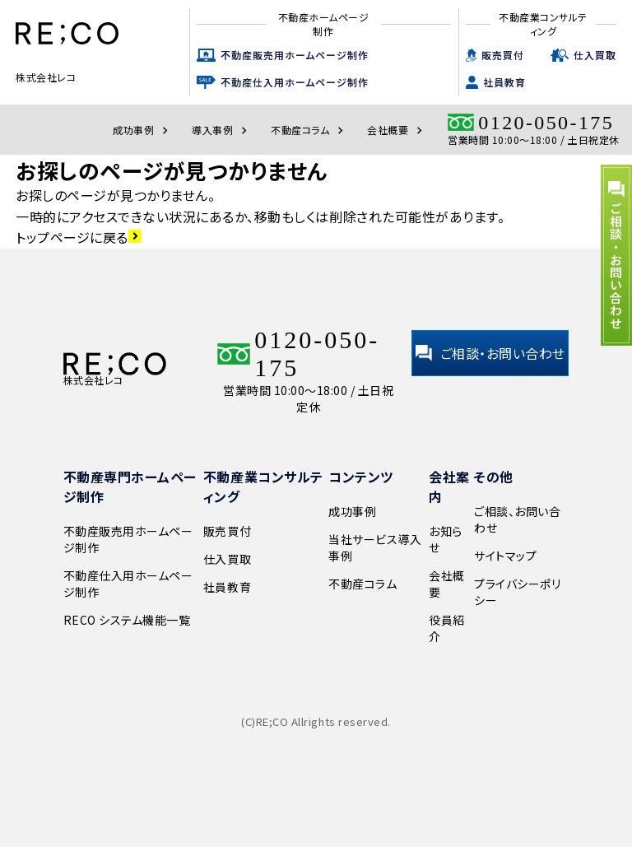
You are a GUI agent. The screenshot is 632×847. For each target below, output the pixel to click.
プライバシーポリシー (517, 591)
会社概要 (396, 129)
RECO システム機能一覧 (127, 620)
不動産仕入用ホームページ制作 (295, 82)
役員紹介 (447, 628)
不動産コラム (309, 129)
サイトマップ (505, 555)
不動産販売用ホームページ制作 (295, 55)
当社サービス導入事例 (374, 547)
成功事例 (142, 129)
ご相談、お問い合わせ (517, 519)
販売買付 (502, 55)
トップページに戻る (79, 237)
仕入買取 (595, 55)
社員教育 (504, 82)
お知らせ (445, 539)
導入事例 (221, 129)
